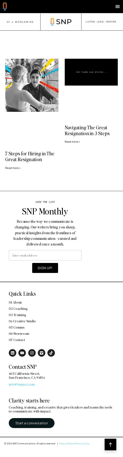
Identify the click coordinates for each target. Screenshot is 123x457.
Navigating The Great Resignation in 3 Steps (87, 130)
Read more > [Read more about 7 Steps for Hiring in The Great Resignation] (13, 167)
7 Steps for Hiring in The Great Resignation (30, 156)
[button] (117, 6)
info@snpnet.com (22, 384)
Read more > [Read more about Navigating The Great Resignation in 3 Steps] (72, 141)
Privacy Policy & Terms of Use (74, 443)
